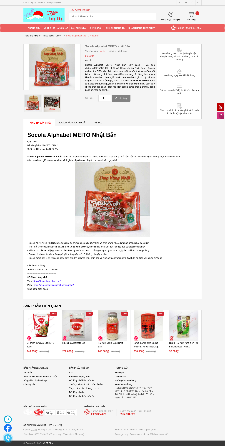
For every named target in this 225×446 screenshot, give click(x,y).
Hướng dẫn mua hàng (125, 380)
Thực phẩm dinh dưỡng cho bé (84, 388)
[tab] (39, 122)
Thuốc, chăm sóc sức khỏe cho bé (86, 384)
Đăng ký (176, 19)
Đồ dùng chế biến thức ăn (81, 380)
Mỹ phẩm (27, 372)
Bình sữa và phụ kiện (79, 376)
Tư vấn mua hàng (123, 384)
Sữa (71, 372)
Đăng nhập (166, 19)
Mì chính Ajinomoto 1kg (73, 343)
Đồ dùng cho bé (77, 392)
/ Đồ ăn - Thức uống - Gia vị (47, 35)
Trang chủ (28, 35)
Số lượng (89, 98)
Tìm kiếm (119, 372)
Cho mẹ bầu (29, 384)
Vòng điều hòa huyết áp (35, 380)
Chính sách (120, 376)
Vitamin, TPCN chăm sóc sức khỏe (40, 376)
